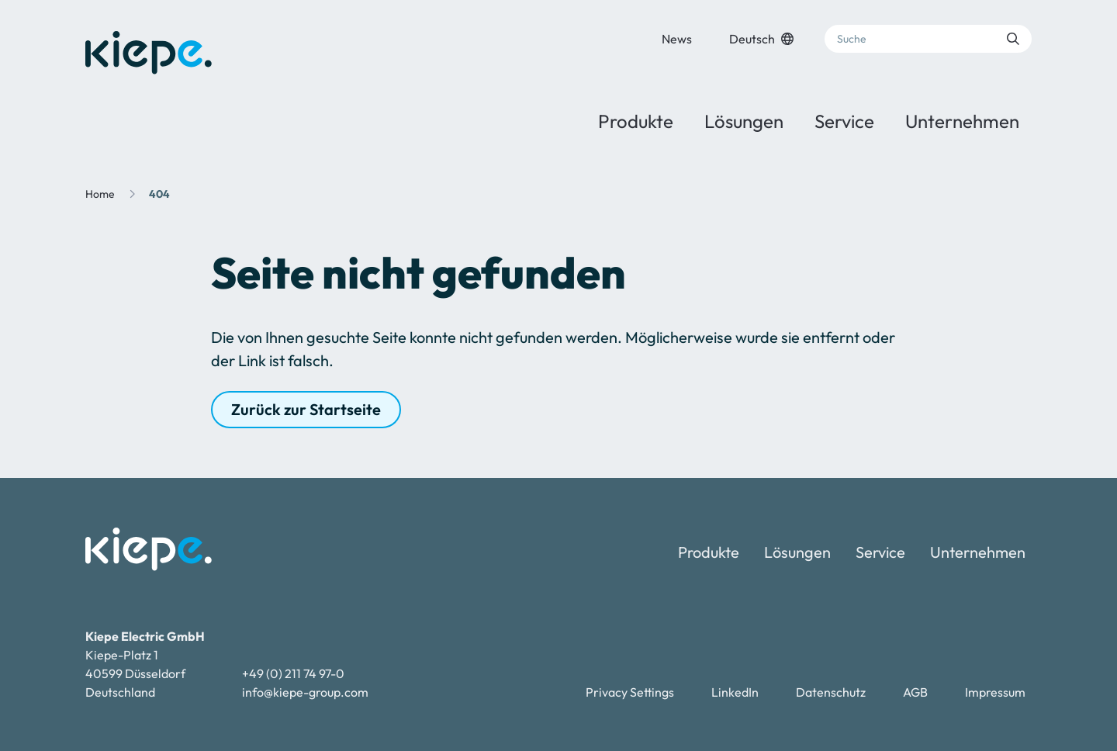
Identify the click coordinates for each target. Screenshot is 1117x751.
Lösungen (743, 121)
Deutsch (761, 39)
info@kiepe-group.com (305, 692)
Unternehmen (962, 121)
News (677, 39)
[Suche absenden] (1013, 39)
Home (100, 194)
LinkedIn (735, 692)
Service (844, 121)
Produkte (635, 121)
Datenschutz (831, 692)
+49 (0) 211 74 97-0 (293, 673)
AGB (915, 692)
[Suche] (928, 39)
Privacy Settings (630, 692)
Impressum (995, 692)
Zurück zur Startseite (306, 409)
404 (159, 194)
